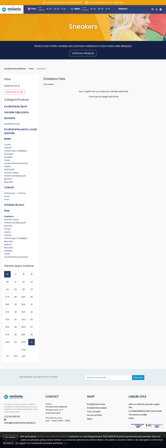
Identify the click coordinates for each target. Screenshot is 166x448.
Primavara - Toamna (15, 193)
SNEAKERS (9, 169)
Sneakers (9, 216)
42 (7, 356)
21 (15, 281)
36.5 (23, 327)
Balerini (8, 244)
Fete (33, 8)
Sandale (8, 157)
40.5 (23, 342)
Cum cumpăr (94, 411)
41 (31, 342)
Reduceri (122, 8)
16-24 (49, 9)
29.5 (7, 304)
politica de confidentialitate (52, 436)
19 (31, 274)
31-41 (63, 9)
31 (31, 304)
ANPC (131, 418)
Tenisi (7, 160)
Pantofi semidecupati (15, 175)
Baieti (77, 8)
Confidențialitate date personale (145, 411)
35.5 (7, 327)
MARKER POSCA (12, 123)
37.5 (7, 334)
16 (7, 274)
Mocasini (8, 153)
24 (7, 289)
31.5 (7, 311)
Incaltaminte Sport (15, 106)
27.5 (7, 296)
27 (31, 289)
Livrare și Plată (94, 415)
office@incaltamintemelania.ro (20, 421)
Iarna (6, 196)
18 (24, 274)
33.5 (7, 319)
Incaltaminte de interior (16, 163)
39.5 (7, 342)
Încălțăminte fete (96, 404)
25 (15, 289)
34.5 (23, 319)
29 (31, 296)
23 (31, 281)
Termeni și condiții (138, 414)
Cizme (7, 144)
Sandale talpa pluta (16, 112)
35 (31, 319)
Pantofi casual (11, 172)
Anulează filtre (14, 91)
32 (15, 311)
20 (7, 281)
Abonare (138, 377)
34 (15, 319)
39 (31, 334)
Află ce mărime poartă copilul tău (104, 2)
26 (23, 289)
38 (15, 334)
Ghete (7, 166)
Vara (6, 199)
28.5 (23, 296)
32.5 (24, 311)
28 (15, 296)
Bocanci (8, 178)
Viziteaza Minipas (83, 53)
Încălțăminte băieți (96, 407)
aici (65, 443)
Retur (90, 418)
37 (31, 327)
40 (15, 342)
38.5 (23, 334)
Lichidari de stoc (14, 205)
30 (15, 304)
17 (15, 274)
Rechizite (9, 118)
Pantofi (7, 147)
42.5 (15, 356)
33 (31, 311)
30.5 (23, 304)
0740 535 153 (12, 416)
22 (23, 281)
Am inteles (10, 437)
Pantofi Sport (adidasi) (15, 150)
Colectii (8, 187)
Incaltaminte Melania (15, 68)
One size (23, 350)
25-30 (56, 9)
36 (15, 327)
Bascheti (8, 182)
